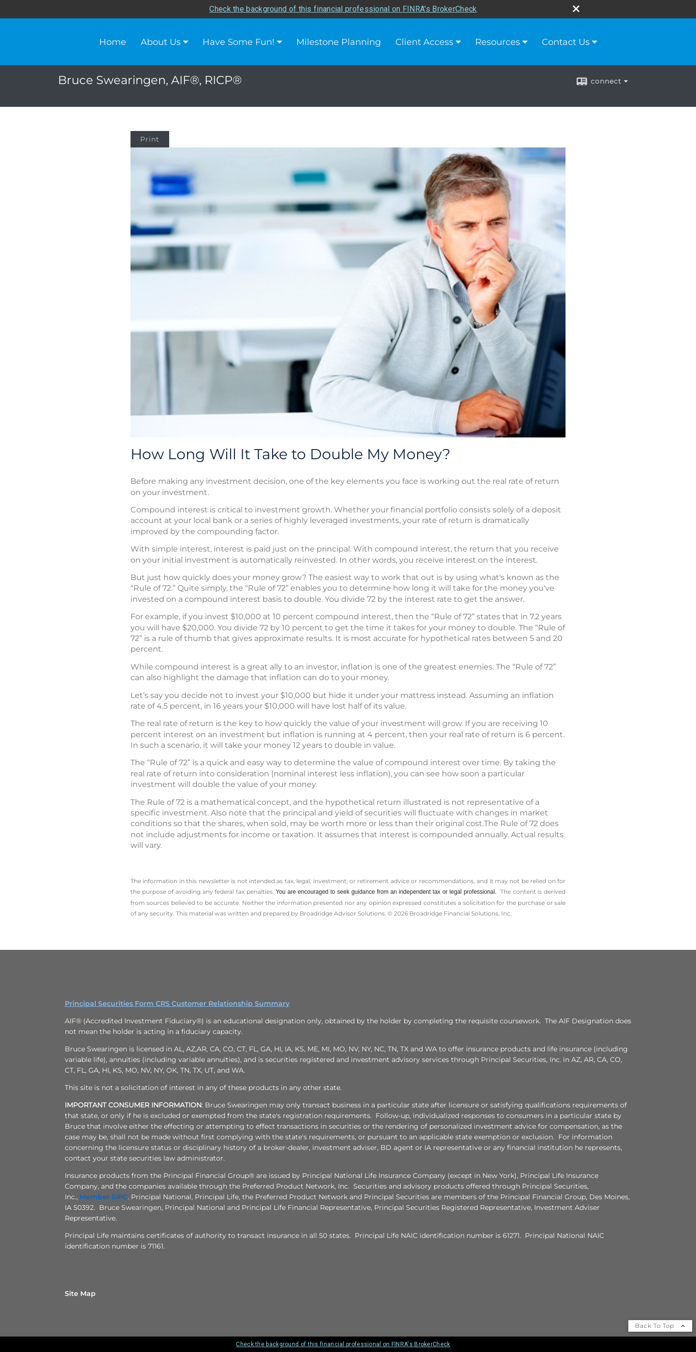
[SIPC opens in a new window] (120, 1196)
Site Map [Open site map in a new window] (80, 1293)
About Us (161, 42)
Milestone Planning (338, 42)
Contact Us (566, 42)
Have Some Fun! (239, 42)
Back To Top (660, 1325)
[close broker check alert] (576, 9)
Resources (497, 42)
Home (112, 42)
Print (150, 139)
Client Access (424, 42)
